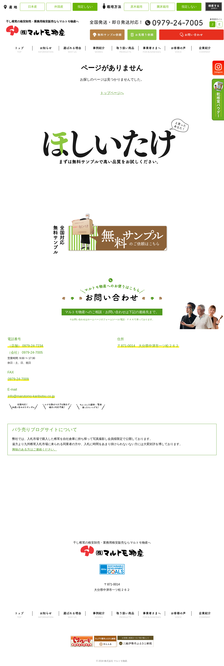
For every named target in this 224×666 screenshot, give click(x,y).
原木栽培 (136, 6)
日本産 (32, 6)
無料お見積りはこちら (57, 414)
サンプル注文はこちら (23, 414)
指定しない (85, 6)
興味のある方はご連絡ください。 (34, 449)
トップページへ (112, 93)
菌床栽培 (163, 6)
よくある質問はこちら (112, 473)
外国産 (58, 6)
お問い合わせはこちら (91, 414)
